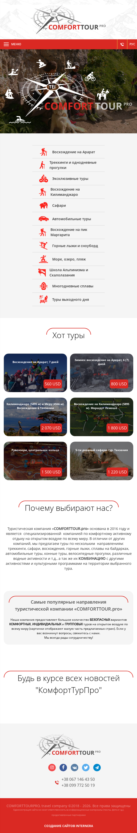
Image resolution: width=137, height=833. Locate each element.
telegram (97, 767)
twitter (86, 767)
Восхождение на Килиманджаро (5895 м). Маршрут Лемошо (101, 406)
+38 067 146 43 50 (78, 779)
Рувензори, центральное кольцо (35, 450)
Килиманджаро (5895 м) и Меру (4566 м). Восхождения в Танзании (35, 406)
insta (52, 767)
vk (74, 767)
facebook (63, 767)
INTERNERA (84, 826)
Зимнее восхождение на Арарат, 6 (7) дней (101, 362)
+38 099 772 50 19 (78, 785)
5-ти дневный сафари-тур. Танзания (102, 450)
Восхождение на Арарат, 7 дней (35, 362)
